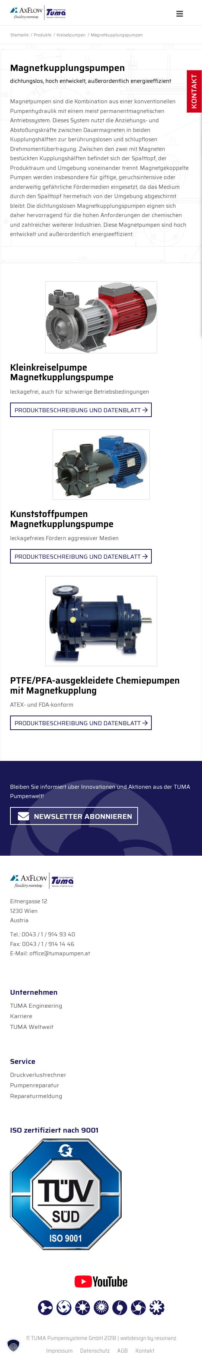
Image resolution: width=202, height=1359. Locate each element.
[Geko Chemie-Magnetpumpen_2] (101, 621)
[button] (13, 1345)
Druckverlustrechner (38, 1074)
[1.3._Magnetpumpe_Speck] (101, 317)
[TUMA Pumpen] (37, 12)
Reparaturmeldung (36, 1096)
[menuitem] (59, 1350)
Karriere (21, 1016)
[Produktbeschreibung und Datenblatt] (81, 410)
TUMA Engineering (36, 1005)
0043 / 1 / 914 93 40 (48, 934)
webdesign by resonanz (148, 1338)
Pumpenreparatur (34, 1085)
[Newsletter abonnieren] (74, 816)
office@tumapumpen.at (59, 953)
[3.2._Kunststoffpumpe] (101, 464)
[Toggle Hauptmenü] (179, 13)
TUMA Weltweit (32, 1027)
